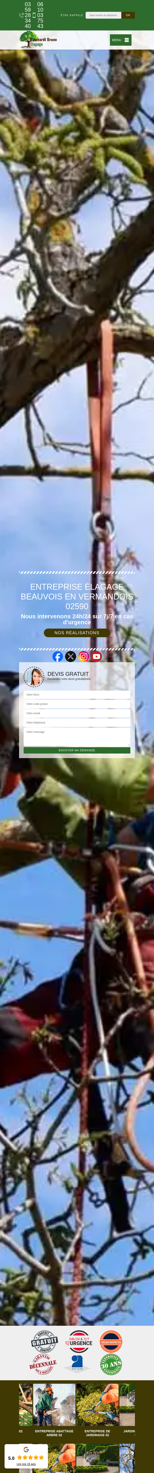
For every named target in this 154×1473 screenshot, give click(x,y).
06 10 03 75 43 (36, 15)
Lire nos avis (26, 1464)
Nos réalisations (77, 633)
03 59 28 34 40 (23, 15)
